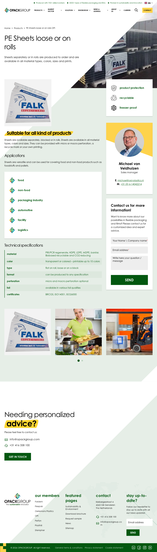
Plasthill (38, 525)
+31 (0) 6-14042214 (131, 184)
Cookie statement (114, 547)
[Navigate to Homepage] (17, 499)
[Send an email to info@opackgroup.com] (22, 439)
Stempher (40, 530)
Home (7, 28)
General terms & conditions (68, 547)
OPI (36, 516)
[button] (147, 10)
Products (18, 28)
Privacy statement (94, 547)
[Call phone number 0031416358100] (17, 445)
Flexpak (39, 506)
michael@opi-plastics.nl (131, 180)
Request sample (74, 518)
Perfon (38, 520)
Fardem (39, 501)
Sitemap (70, 528)
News (68, 523)
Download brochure (76, 514)
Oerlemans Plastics (44, 511)
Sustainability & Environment (73, 507)
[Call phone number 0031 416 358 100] (106, 517)
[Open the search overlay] (136, 10)
